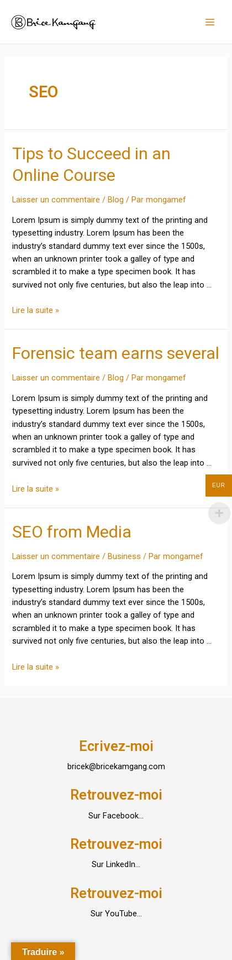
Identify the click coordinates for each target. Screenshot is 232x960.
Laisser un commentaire (56, 200)
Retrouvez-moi (116, 795)
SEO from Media (71, 531)
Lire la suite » (35, 310)
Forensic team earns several (115, 353)
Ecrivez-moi (116, 746)
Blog (116, 200)
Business (124, 556)
